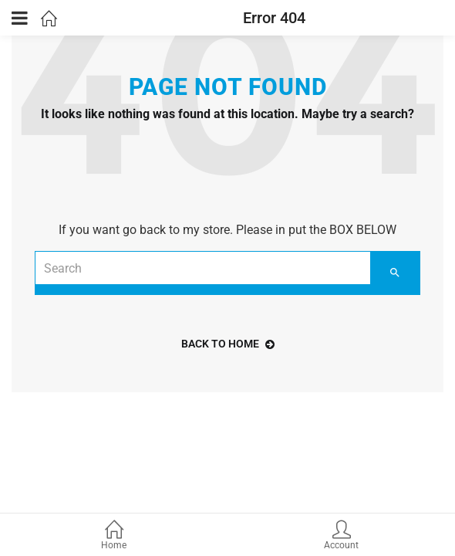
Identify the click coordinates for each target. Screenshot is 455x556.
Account (341, 536)
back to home (228, 343)
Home (114, 536)
